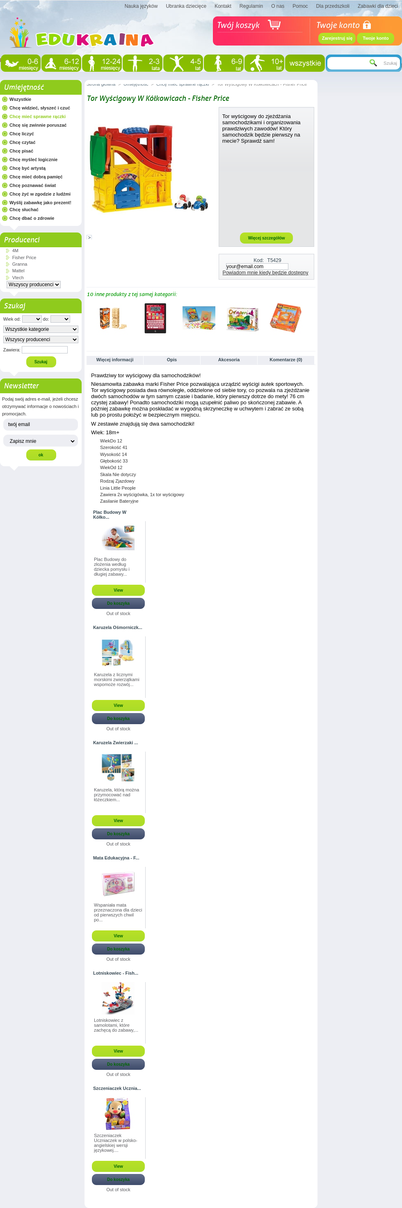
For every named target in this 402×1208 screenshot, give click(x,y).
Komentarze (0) (286, 359)
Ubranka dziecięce (186, 6)
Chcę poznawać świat (32, 185)
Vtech (18, 277)
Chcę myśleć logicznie (33, 159)
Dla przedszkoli (332, 6)
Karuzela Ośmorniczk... (117, 627)
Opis (172, 359)
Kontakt (223, 6)
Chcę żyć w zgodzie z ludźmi (40, 193)
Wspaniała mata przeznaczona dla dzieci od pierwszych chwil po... (118, 912)
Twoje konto (375, 38)
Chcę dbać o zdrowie (31, 218)
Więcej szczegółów (266, 238)
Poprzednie (88, 317)
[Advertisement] (266, 188)
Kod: (259, 260)
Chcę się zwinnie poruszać (37, 125)
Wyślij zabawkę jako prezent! (40, 202)
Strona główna (101, 84)
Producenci (21, 239)
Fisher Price (24, 257)
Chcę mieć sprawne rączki (37, 116)
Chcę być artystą (27, 168)
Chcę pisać (21, 150)
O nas (277, 6)
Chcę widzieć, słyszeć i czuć (39, 107)
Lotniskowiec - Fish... (115, 973)
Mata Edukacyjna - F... (116, 857)
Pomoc (300, 6)
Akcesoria (229, 359)
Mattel (18, 270)
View (118, 590)
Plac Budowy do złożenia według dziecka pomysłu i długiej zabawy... (112, 567)
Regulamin (251, 6)
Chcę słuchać (24, 209)
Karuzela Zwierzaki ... (115, 742)
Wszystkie (20, 99)
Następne (312, 317)
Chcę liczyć (21, 133)
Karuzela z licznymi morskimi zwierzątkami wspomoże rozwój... (116, 679)
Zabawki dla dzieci (378, 6)
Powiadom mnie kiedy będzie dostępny (265, 273)
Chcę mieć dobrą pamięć (36, 176)
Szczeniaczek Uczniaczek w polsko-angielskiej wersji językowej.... (115, 1143)
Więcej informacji (114, 359)
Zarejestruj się (337, 38)
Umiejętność (23, 87)
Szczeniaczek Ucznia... (117, 1088)
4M (15, 250)
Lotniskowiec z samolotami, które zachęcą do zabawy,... (116, 1025)
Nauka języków (141, 6)
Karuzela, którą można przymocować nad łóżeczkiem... (116, 794)
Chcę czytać (22, 142)
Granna (19, 264)
